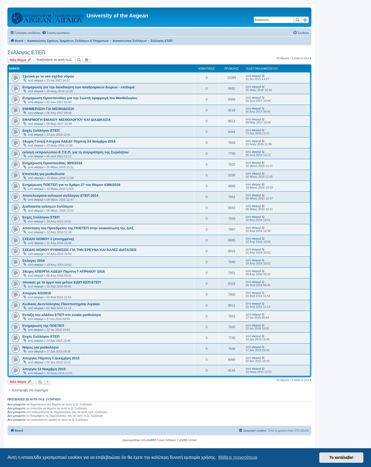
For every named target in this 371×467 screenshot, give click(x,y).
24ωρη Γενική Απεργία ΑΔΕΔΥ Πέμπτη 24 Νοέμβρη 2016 (69, 141)
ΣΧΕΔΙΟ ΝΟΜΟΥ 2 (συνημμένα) (48, 239)
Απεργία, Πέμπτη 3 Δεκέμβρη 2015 (51, 358)
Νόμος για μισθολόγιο (40, 347)
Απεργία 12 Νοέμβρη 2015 (44, 369)
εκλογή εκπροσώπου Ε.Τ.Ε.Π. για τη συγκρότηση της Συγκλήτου (75, 152)
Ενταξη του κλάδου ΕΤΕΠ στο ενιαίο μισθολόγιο (61, 315)
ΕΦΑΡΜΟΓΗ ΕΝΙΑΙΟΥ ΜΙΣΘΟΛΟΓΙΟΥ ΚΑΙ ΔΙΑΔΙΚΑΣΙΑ (66, 120)
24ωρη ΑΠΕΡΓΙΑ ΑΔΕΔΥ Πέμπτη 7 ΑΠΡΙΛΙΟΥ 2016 (63, 271)
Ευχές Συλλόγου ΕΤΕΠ (41, 130)
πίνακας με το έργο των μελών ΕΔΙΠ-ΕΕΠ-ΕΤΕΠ (61, 282)
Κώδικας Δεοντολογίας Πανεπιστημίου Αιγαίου (61, 304)
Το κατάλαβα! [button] (341, 457)
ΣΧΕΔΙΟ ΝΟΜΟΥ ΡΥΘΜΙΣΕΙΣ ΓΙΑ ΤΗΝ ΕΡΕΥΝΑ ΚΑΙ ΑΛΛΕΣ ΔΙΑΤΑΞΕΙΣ (79, 250)
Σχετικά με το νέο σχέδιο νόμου (48, 76)
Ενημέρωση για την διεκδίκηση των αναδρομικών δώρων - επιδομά (78, 87)
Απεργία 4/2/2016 (36, 293)
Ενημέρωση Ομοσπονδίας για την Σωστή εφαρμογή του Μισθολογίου (79, 98)
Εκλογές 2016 (33, 261)
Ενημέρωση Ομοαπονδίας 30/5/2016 (52, 163)
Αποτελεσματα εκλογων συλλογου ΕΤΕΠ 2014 (60, 196)
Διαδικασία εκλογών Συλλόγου (47, 206)
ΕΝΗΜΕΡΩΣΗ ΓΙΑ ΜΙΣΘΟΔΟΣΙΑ (48, 109)
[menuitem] (56, 33)
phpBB (150, 440)
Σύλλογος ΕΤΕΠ (26, 52)
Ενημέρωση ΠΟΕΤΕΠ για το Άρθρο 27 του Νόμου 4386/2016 (71, 185)
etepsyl (38, 80)
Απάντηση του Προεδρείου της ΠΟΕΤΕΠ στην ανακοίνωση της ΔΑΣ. (78, 228)
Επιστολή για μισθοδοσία (43, 174)
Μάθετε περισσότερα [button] (237, 457)
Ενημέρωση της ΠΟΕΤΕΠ (43, 326)
